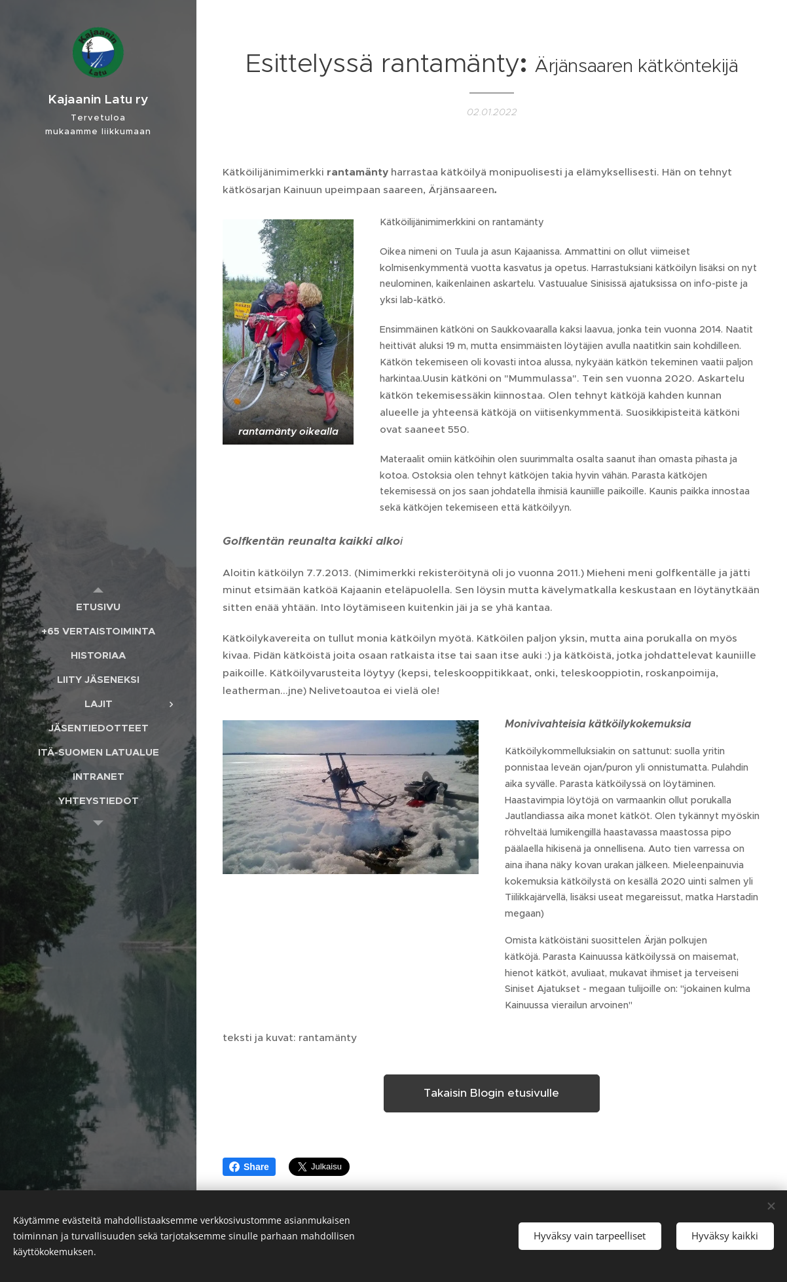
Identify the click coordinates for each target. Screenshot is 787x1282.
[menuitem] (98, 606)
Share (249, 1167)
